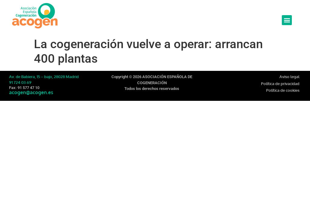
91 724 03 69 (20, 82)
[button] (287, 20)
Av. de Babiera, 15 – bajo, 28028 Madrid (44, 76)
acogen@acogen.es (31, 92)
